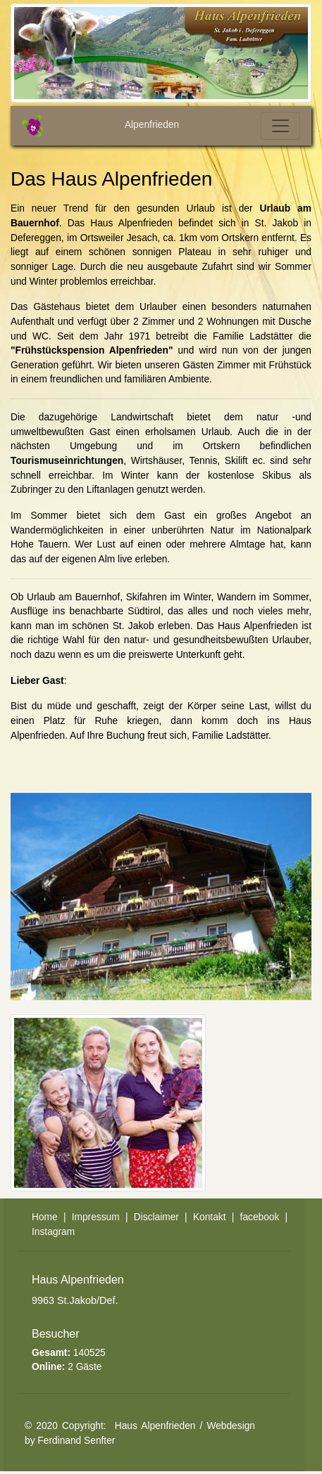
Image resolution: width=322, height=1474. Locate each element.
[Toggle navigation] (280, 126)
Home (45, 1217)
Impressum (96, 1217)
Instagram (53, 1232)
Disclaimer (156, 1217)
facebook (260, 1217)
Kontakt (209, 1217)
